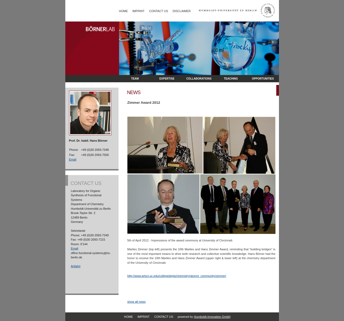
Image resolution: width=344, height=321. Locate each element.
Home (123, 11)
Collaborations (199, 78)
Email (73, 159)
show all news (136, 301)
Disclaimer (182, 11)
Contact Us (158, 11)
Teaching (231, 78)
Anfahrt (75, 266)
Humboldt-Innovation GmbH (212, 316)
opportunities (263, 78)
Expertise (166, 78)
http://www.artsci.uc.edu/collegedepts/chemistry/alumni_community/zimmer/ (176, 275)
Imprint (138, 11)
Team (135, 78)
